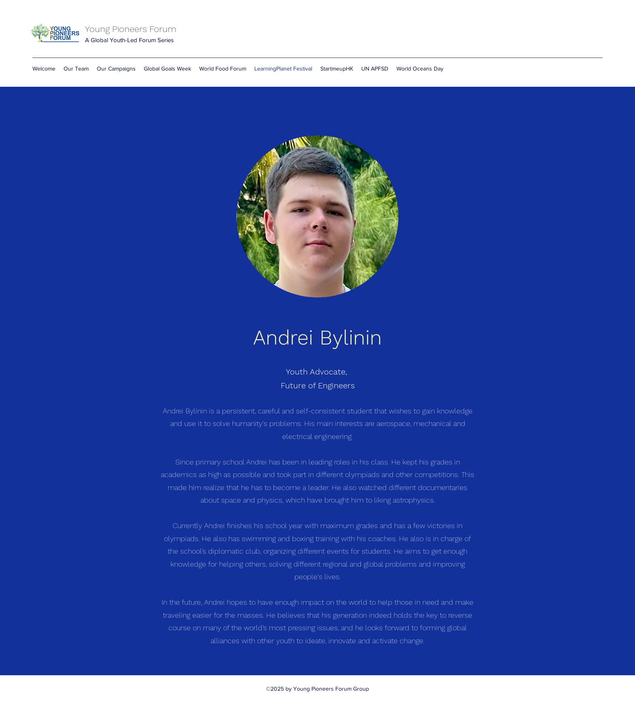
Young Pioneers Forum (130, 29)
